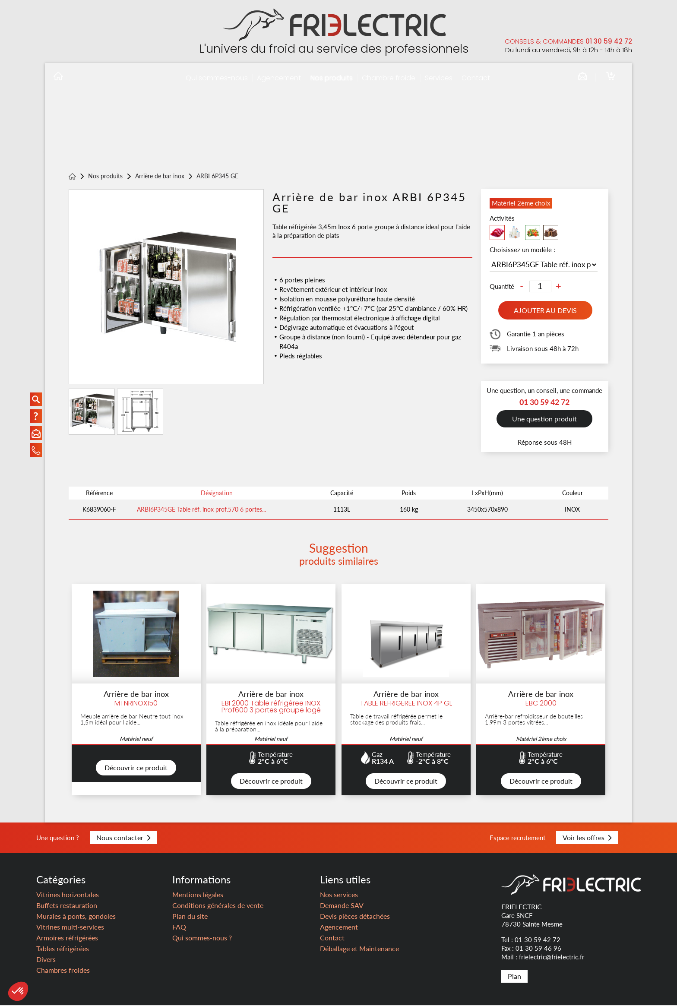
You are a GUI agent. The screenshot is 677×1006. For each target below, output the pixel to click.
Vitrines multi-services (70, 928)
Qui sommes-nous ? (202, 938)
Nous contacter (123, 838)
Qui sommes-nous (217, 78)
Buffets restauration (66, 906)
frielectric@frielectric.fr (551, 958)
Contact (476, 78)
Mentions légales (197, 895)
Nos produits (331, 78)
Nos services (339, 895)
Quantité (502, 286)
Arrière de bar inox (159, 176)
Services (438, 78)
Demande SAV (342, 906)
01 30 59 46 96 (538, 949)
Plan (514, 977)
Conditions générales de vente (217, 906)
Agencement (279, 78)
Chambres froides (63, 971)
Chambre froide (388, 78)
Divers (46, 960)
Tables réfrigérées (62, 949)
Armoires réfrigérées (67, 938)
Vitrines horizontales (67, 895)
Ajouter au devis (545, 310)
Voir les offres (587, 838)
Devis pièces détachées (355, 917)
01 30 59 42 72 (608, 41)
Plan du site (190, 917)
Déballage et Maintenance (359, 949)
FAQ (179, 928)
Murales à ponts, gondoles (76, 917)
